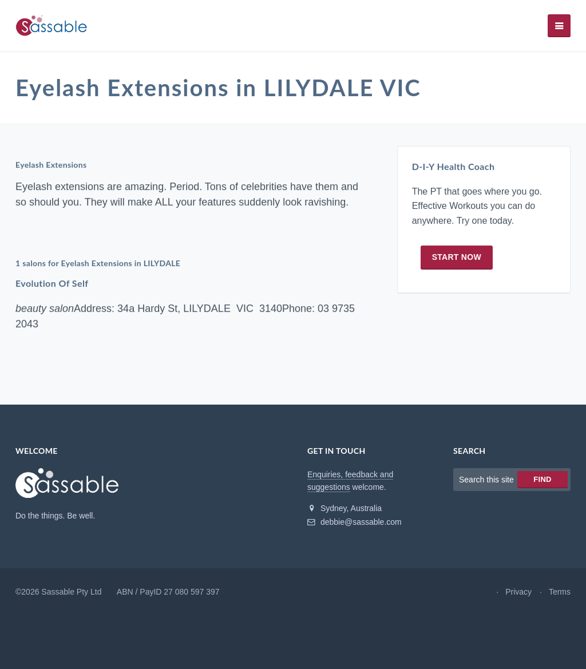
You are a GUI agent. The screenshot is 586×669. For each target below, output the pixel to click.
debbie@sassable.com (354, 522)
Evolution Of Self (51, 283)
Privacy (518, 591)
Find (542, 479)
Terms (560, 591)
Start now (456, 257)
